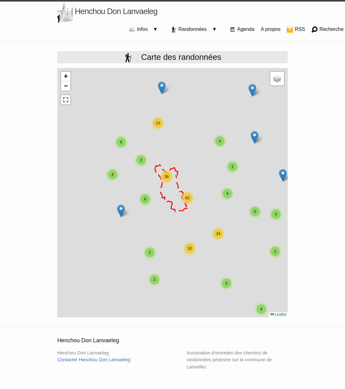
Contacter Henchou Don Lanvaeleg (93, 359)
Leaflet (278, 314)
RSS (296, 29)
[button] (283, 175)
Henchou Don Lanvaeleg (107, 12)
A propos (271, 29)
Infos (141, 29)
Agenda (241, 29)
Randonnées (191, 29)
